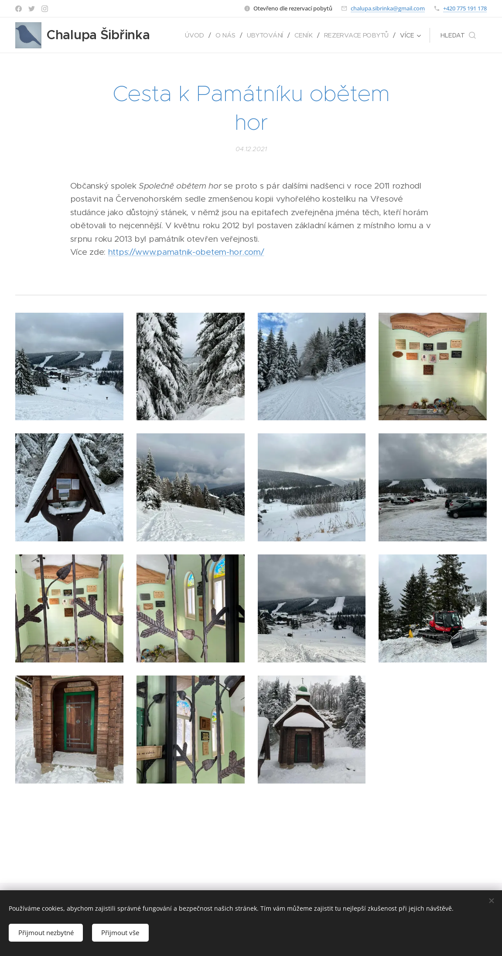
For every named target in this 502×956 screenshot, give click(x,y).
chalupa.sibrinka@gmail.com (388, 8)
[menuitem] (198, 35)
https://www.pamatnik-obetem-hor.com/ (186, 252)
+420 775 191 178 (465, 8)
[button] (458, 35)
